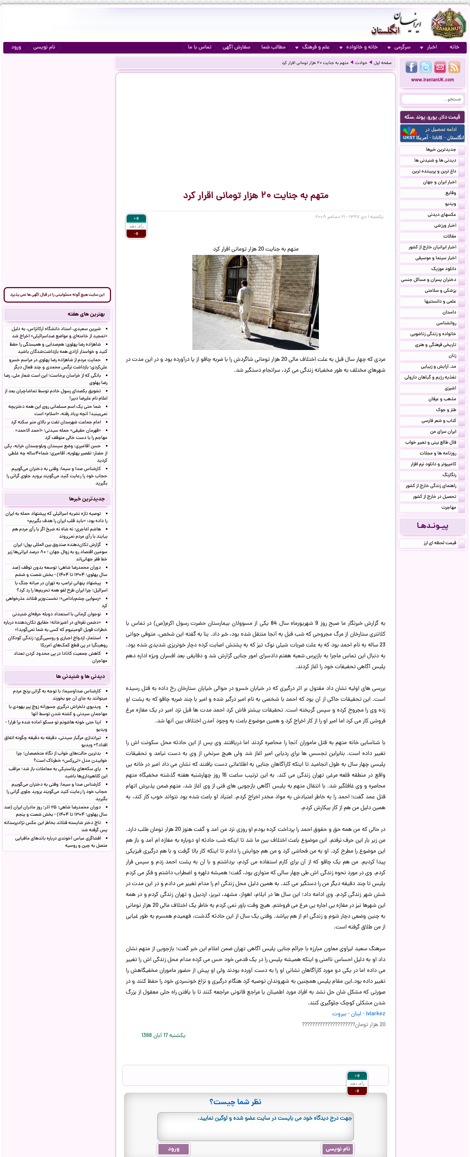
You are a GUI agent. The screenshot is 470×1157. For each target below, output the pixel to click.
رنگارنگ (454, 476)
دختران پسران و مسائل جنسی (433, 281)
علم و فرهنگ (312, 47)
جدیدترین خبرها (445, 150)
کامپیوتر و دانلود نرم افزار (438, 465)
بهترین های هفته (86, 314)
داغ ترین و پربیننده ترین (438, 172)
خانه (455, 47)
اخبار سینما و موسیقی (440, 259)
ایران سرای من (447, 432)
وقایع (455, 194)
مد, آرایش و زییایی (443, 367)
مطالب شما (273, 47)
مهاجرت (453, 508)
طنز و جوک (450, 411)
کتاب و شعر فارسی (443, 422)
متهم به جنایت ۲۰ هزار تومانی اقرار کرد (315, 63)
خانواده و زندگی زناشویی (437, 335)
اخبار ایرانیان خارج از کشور (437, 248)
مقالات (454, 237)
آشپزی (455, 389)
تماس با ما (200, 47)
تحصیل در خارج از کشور (439, 497)
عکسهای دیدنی (446, 215)
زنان (457, 356)
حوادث (361, 63)
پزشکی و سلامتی (445, 291)
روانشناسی (450, 324)
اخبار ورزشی (449, 226)
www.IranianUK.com (432, 80)
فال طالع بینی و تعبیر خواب (435, 443)
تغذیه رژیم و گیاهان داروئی (435, 378)
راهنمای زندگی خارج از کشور (435, 487)
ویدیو (455, 205)
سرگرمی (398, 47)
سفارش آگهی (236, 47)
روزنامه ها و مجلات (442, 454)
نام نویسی (44, 47)
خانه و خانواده (358, 47)
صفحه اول (383, 63)
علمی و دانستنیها (444, 302)
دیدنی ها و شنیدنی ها (439, 161)
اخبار (428, 47)
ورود (16, 47)
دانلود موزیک (448, 270)
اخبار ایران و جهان (444, 183)
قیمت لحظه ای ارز (444, 544)
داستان (454, 313)
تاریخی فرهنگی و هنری (440, 346)
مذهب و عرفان (446, 400)
